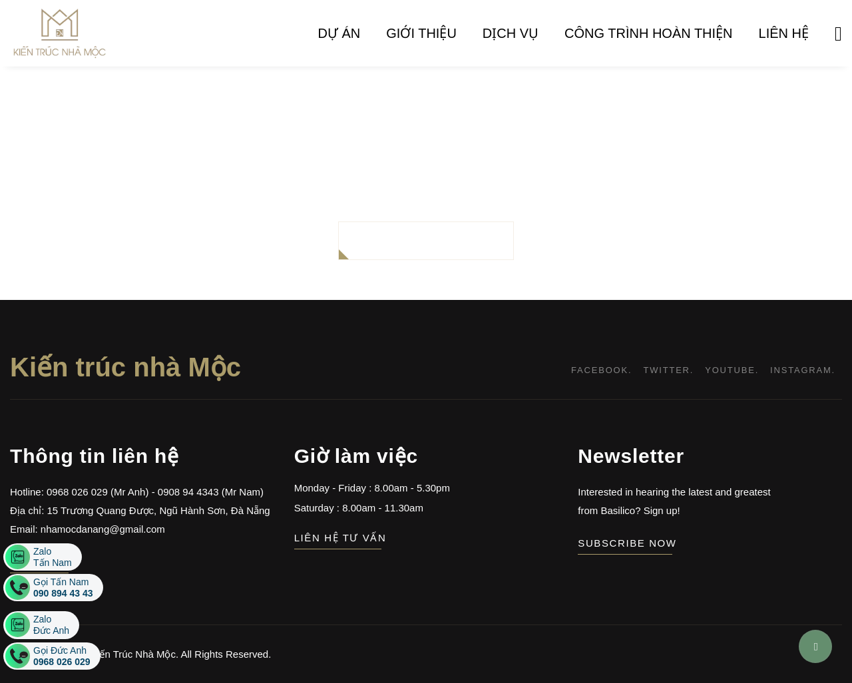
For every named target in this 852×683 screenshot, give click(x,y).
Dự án (339, 33)
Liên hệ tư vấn (338, 537)
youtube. (732, 370)
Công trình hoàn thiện (648, 33)
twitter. (668, 370)
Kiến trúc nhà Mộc (125, 367)
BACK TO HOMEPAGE (426, 240)
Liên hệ (784, 33)
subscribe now (625, 543)
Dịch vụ (510, 33)
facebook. (601, 370)
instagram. (802, 370)
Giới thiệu (421, 33)
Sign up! (660, 510)
